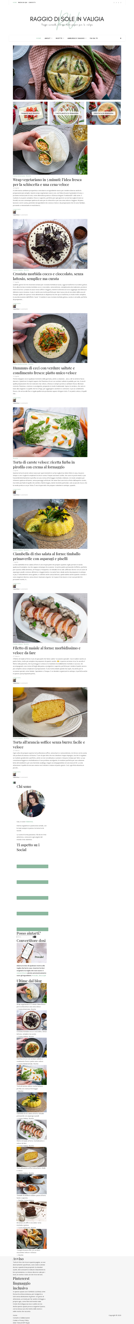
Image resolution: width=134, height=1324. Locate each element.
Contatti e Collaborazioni (21, 1318)
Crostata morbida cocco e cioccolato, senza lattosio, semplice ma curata (48, 276)
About (48, 38)
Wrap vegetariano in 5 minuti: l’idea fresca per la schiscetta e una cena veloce (47, 182)
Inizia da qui (22, 2)
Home (15, 2)
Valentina (16, 215)
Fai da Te (94, 38)
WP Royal (26, 1323)
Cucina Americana (19, 176)
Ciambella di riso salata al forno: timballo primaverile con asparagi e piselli (46, 556)
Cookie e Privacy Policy (21, 1320)
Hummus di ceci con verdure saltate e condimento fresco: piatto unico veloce (45, 370)
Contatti (32, 2)
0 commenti (24, 215)
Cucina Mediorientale (20, 364)
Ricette (59, 38)
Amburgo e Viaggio (76, 38)
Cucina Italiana (18, 270)
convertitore (21, 973)
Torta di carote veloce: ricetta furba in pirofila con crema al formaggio (44, 464)
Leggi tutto (17, 209)
